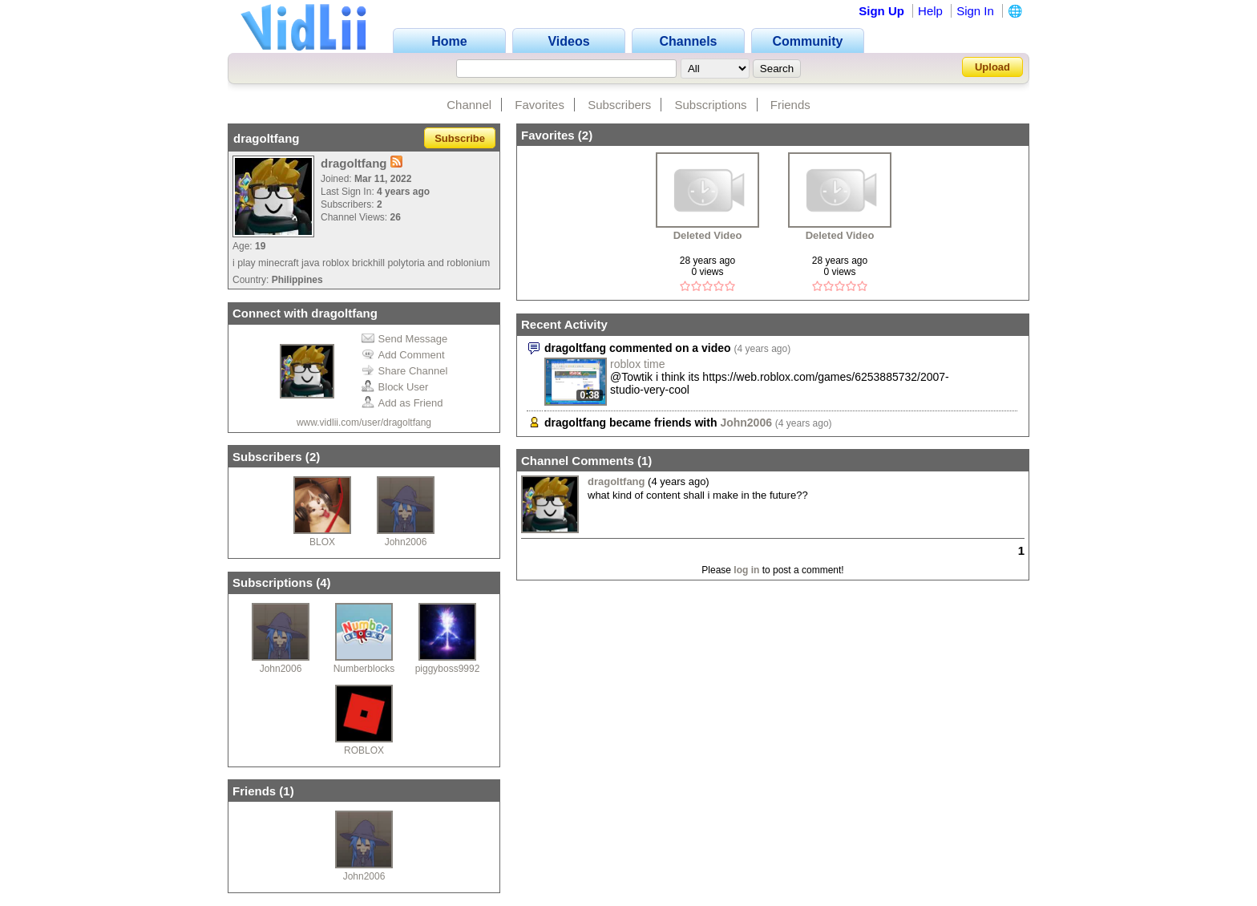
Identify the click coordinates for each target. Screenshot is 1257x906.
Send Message (405, 339)
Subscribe (459, 138)
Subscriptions (711, 104)
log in (746, 570)
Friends (790, 104)
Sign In (975, 11)
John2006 (406, 542)
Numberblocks (364, 668)
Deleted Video (707, 235)
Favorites (539, 104)
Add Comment (403, 355)
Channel (469, 104)
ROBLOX (364, 750)
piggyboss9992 (447, 668)
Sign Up (881, 11)
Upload (992, 67)
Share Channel (405, 371)
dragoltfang (616, 481)
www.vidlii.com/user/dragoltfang (364, 422)
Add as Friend (402, 403)
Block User (395, 387)
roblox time (637, 364)
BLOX (322, 542)
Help (930, 11)
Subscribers (619, 104)
